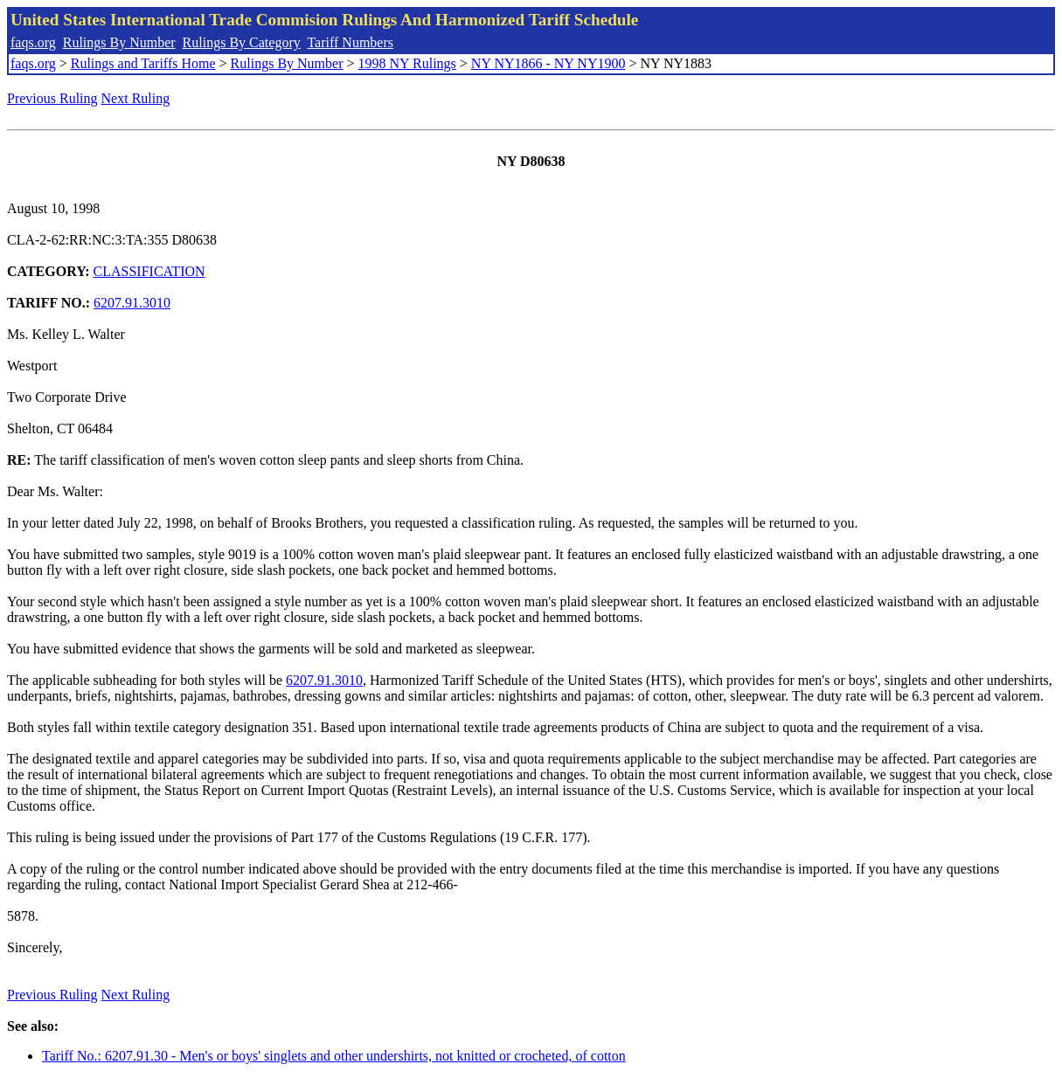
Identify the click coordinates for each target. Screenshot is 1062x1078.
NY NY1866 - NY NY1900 (548, 63)
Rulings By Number (119, 42)
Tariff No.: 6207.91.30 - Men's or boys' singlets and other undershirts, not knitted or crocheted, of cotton (334, 1055)
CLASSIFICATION (149, 271)
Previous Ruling (52, 98)
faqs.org (33, 42)
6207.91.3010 (132, 302)
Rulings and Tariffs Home (143, 63)
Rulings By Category (242, 42)
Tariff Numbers (350, 42)
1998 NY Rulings (407, 63)
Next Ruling (135, 98)
